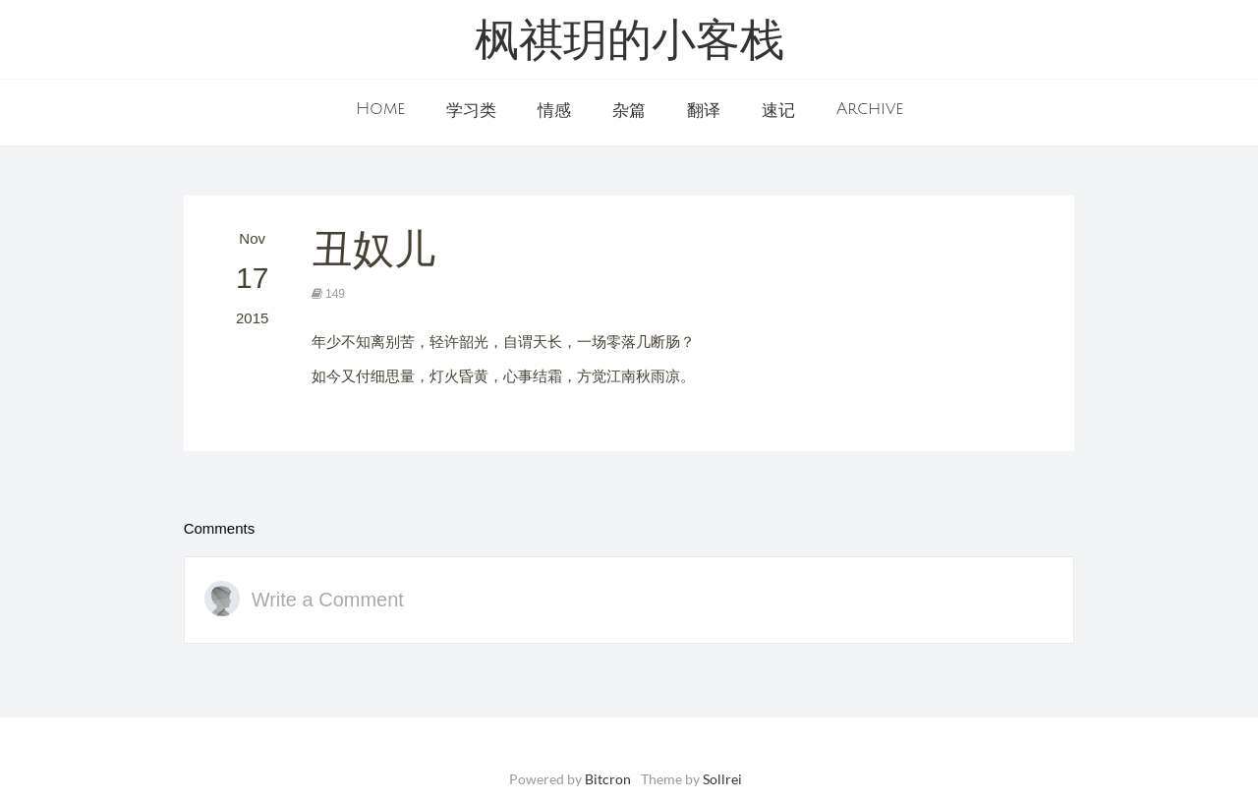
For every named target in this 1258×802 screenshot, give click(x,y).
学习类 (471, 111)
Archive (869, 109)
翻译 (703, 111)
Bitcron (608, 779)
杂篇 (629, 111)
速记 (778, 111)
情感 (554, 111)
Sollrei (722, 779)
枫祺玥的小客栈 (629, 44)
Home (380, 109)
